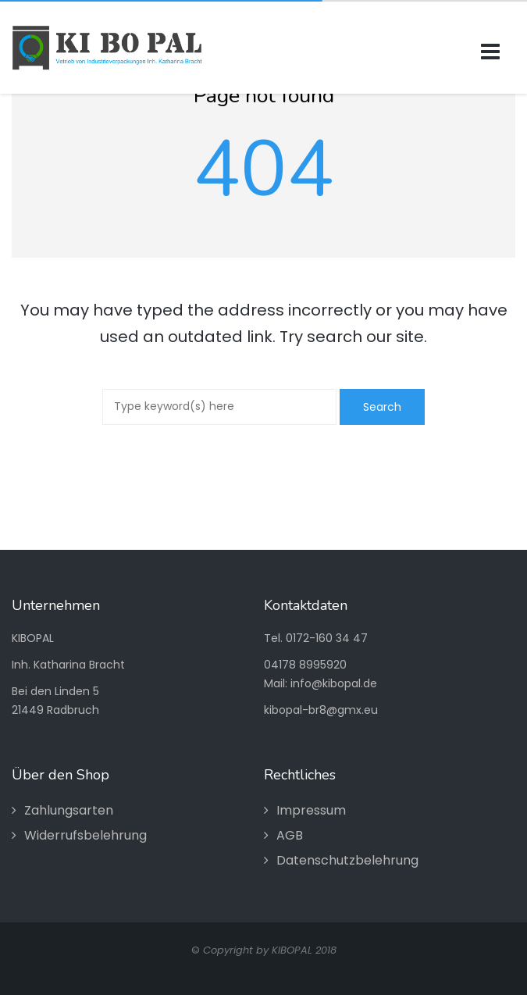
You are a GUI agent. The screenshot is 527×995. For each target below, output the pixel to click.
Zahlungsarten (68, 810)
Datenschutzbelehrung (347, 860)
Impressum (311, 810)
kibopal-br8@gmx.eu (321, 710)
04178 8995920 (305, 664)
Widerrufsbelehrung (85, 835)
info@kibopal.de (333, 683)
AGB (289, 835)
